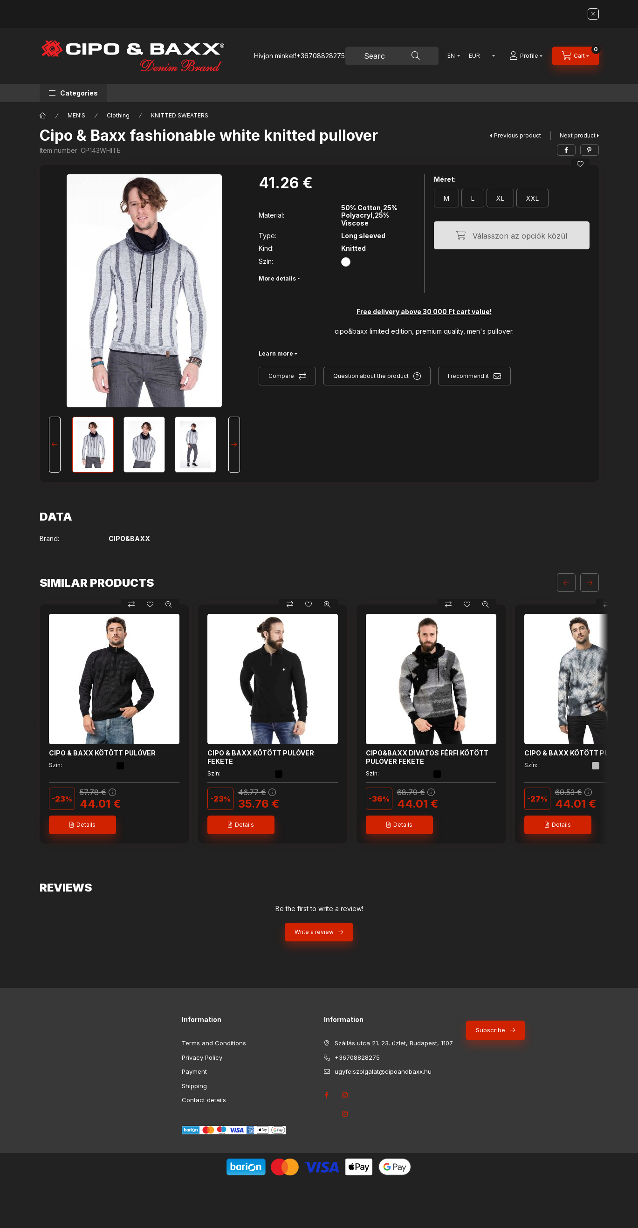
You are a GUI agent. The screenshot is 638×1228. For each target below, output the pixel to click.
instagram (345, 1114)
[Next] (234, 445)
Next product (578, 135)
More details (277, 278)
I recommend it (468, 375)
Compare (281, 375)
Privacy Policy (202, 1057)
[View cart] (575, 56)
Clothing (118, 115)
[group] (319, 724)
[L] (472, 198)
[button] (73, 93)
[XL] (500, 198)
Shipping (194, 1086)
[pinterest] (589, 150)
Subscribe (490, 1030)
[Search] (415, 56)
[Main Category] (43, 115)
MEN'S (76, 115)
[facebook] (566, 150)
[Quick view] (168, 604)
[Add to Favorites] (580, 164)
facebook (326, 1095)
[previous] (566, 582)
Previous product (517, 135)
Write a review (314, 931)
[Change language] (451, 56)
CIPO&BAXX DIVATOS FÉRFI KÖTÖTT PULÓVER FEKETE (427, 757)
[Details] (82, 825)
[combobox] (392, 56)
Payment (194, 1071)
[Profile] (526, 56)
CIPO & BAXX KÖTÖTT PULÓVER (102, 753)
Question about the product (371, 375)
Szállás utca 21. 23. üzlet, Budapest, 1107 (394, 1043)
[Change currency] (480, 56)
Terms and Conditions (214, 1043)
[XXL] (532, 198)
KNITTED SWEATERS (179, 115)
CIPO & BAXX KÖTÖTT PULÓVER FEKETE (260, 757)
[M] (446, 198)
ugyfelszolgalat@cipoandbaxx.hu (383, 1071)
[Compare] (131, 604)
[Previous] (55, 445)
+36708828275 (320, 56)
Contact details (204, 1100)
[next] (589, 582)
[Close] (593, 14)
